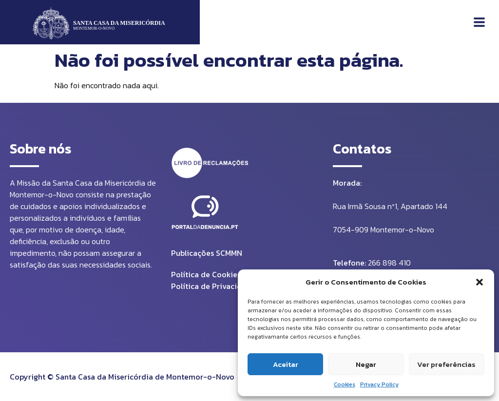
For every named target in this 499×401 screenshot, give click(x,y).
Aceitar (285, 364)
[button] (479, 282)
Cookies (344, 384)
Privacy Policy (379, 384)
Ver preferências (446, 364)
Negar (366, 364)
